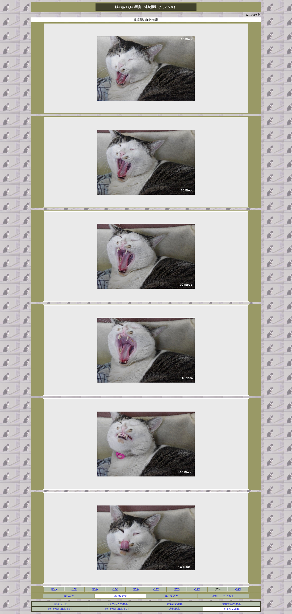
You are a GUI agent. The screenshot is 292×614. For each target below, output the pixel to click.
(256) (156, 589)
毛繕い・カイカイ (223, 596)
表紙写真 (174, 608)
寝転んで (69, 596)
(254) (115, 589)
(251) (54, 589)
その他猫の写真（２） (117, 608)
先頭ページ (60, 603)
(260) (238, 589)
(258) (197, 589)
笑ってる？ (171, 596)
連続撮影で (120, 596)
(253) (95, 589)
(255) (135, 589)
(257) (176, 589)
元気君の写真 (174, 603)
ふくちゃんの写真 (117, 603)
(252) (74, 589)
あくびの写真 (231, 608)
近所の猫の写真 (231, 603)
